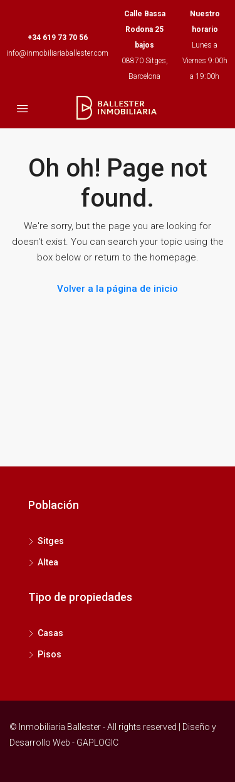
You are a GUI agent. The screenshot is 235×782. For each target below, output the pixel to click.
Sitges (51, 541)
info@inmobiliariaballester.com (57, 53)
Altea (48, 562)
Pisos (49, 654)
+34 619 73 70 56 (58, 37)
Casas (50, 633)
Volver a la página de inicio (117, 288)
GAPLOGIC (97, 743)
